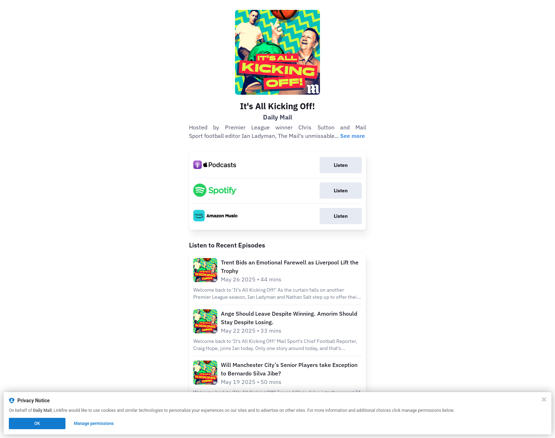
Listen (341, 165)
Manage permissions (94, 423)
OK (37, 423)
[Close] (544, 399)
